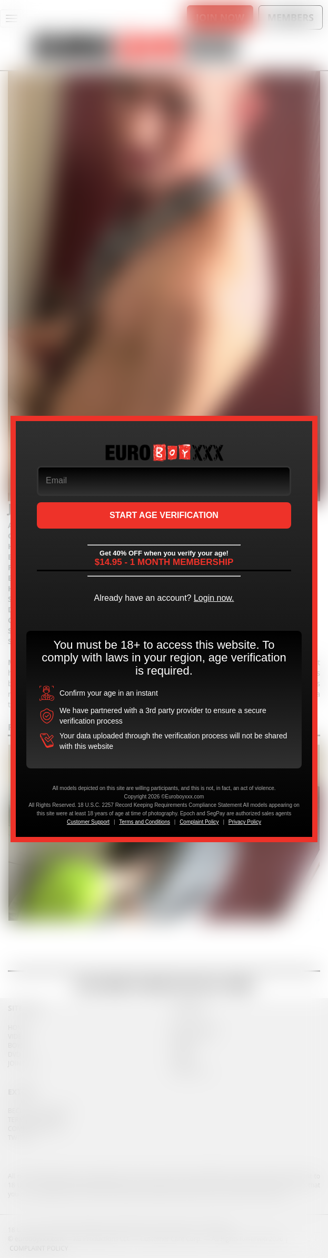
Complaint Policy (199, 822)
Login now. (214, 597)
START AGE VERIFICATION (164, 515)
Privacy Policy (244, 822)
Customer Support (88, 822)
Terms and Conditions (144, 822)
